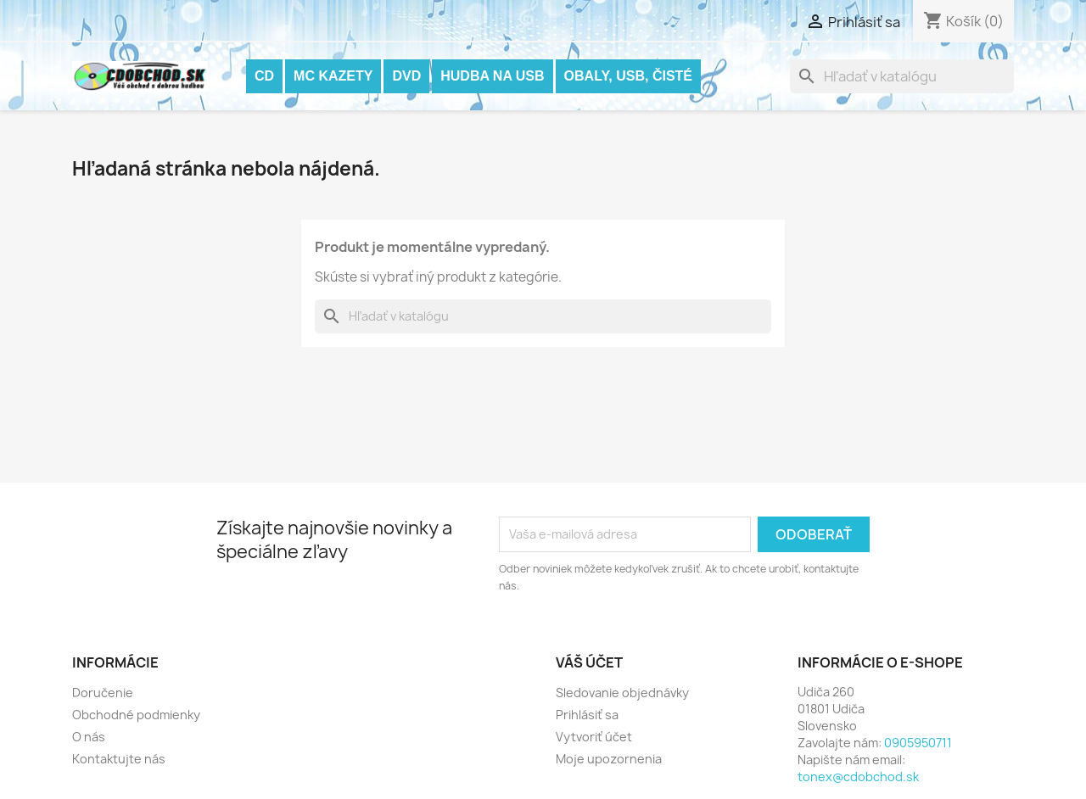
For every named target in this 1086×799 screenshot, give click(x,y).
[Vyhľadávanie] (902, 76)
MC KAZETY (333, 76)
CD (264, 76)
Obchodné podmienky (136, 715)
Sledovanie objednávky (622, 692)
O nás (88, 737)
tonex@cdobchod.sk (858, 776)
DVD (406, 76)
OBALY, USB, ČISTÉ (628, 76)
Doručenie (102, 692)
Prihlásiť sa (587, 715)
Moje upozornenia (609, 759)
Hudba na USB (492, 76)
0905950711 (918, 743)
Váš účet (589, 662)
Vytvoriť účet (594, 737)
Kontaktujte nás (118, 759)
